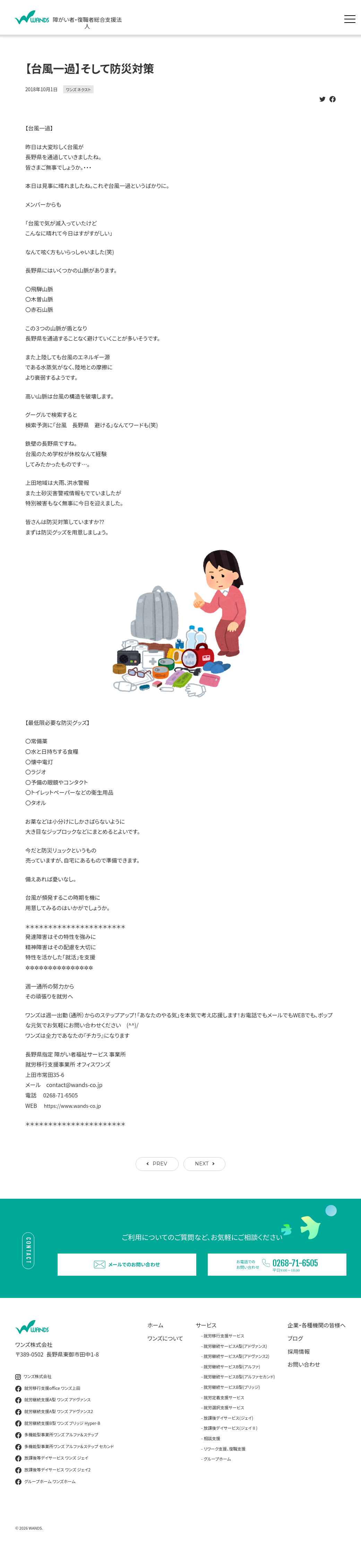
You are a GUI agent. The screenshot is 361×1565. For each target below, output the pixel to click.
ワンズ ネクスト (78, 89)
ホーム (155, 1337)
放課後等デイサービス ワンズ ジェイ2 (53, 1482)
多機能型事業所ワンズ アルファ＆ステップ (56, 1447)
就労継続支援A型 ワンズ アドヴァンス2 (54, 1424)
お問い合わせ (303, 1376)
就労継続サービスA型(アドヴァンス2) (236, 1368)
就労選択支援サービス (224, 1420)
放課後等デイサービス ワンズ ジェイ (51, 1470)
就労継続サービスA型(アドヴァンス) (235, 1358)
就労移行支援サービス (224, 1348)
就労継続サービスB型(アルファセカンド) (239, 1389)
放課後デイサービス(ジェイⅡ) (230, 1440)
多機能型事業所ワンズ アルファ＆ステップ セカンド (64, 1458)
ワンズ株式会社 (33, 1389)
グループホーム (217, 1471)
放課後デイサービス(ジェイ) (228, 1430)
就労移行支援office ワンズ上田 (47, 1400)
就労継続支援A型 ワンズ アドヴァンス (53, 1412)
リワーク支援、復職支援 (225, 1461)
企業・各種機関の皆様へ (316, 1337)
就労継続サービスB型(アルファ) (232, 1379)
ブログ (295, 1350)
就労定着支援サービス (224, 1409)
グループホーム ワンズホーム (45, 1493)
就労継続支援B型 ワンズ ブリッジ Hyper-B (57, 1435)
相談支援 (212, 1451)
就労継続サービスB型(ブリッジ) (232, 1399)
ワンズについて (165, 1350)
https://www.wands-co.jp (76, 1105)
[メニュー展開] (351, 17)
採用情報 (298, 1363)
